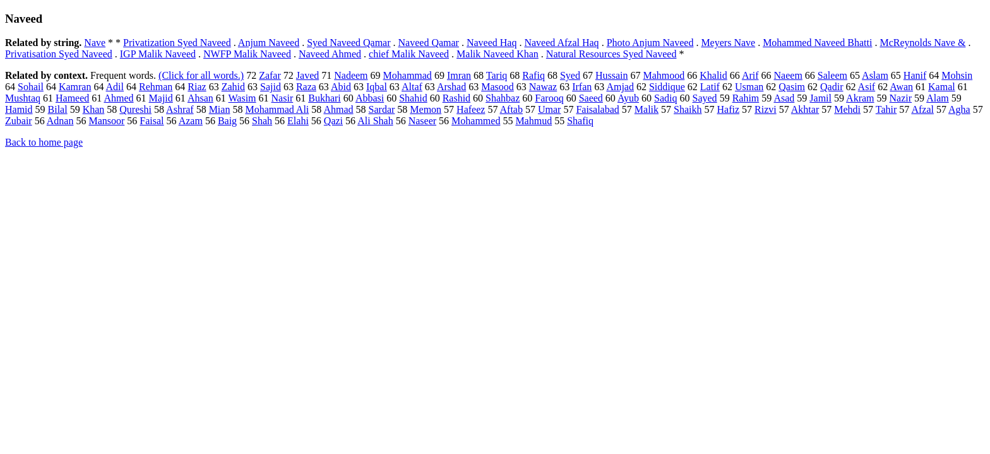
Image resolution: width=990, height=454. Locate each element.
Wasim (242, 98)
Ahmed (118, 98)
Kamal (941, 86)
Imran (459, 75)
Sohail (31, 86)
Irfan (582, 86)
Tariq (497, 75)
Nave (94, 42)
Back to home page (44, 142)
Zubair (18, 120)
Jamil (820, 98)
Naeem (788, 75)
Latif (710, 86)
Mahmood (663, 75)
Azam (191, 120)
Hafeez (470, 109)
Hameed (72, 98)
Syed (570, 75)
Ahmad (338, 109)
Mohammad (407, 75)
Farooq (549, 98)
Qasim (791, 86)
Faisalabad (597, 109)
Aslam (875, 75)
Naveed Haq (492, 42)
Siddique (667, 86)
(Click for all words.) (201, 75)
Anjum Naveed (268, 42)
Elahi (298, 120)
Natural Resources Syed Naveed (611, 54)
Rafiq (533, 75)
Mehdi (847, 109)
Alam (937, 98)
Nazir (901, 98)
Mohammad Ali (277, 109)
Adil (115, 86)
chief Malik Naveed (409, 54)
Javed (307, 75)
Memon (425, 109)
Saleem (832, 75)
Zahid (233, 86)
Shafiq (580, 120)
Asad (783, 98)
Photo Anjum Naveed (650, 42)
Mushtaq (22, 98)
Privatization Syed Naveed (177, 42)
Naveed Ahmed (330, 54)
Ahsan (200, 98)
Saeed (591, 98)
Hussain (611, 75)
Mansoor (106, 120)
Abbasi (369, 98)
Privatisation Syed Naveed (58, 54)
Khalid (713, 75)
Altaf (412, 86)
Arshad (451, 86)
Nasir (282, 98)
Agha (959, 109)
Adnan (60, 120)
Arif (750, 75)
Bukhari (324, 98)
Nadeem (350, 75)
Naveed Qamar (428, 42)
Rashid (456, 98)
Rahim (746, 98)
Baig (227, 120)
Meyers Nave (728, 42)
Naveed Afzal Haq (561, 42)
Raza (306, 86)
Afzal (922, 109)
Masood (497, 86)
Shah (262, 120)
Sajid (270, 86)
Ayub (628, 98)
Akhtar (805, 109)
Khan (94, 109)
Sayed (705, 98)
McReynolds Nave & (922, 42)
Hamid (19, 109)
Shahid (413, 98)
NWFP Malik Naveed (247, 54)
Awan (901, 86)
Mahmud (533, 120)
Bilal (58, 109)
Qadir (831, 86)
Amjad (620, 86)
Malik (647, 109)
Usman (749, 86)
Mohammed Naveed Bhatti (817, 42)
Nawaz (543, 86)
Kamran (75, 86)
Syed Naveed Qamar (348, 42)
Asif (867, 86)
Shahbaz (503, 98)
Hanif (915, 75)
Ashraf (180, 109)
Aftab (511, 109)
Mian (219, 109)
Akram (860, 98)
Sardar (382, 109)
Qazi (333, 120)
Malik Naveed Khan (497, 54)
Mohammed (475, 120)
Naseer (422, 120)
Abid (341, 86)
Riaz (197, 86)
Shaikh (687, 109)
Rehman (155, 86)
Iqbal (376, 86)
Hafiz (728, 109)
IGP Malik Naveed (158, 54)
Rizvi (765, 109)
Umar (549, 109)
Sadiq (665, 98)
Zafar (270, 75)
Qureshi (135, 109)
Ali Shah (375, 120)
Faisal (152, 120)
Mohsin (956, 75)
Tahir (886, 109)
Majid (161, 98)
